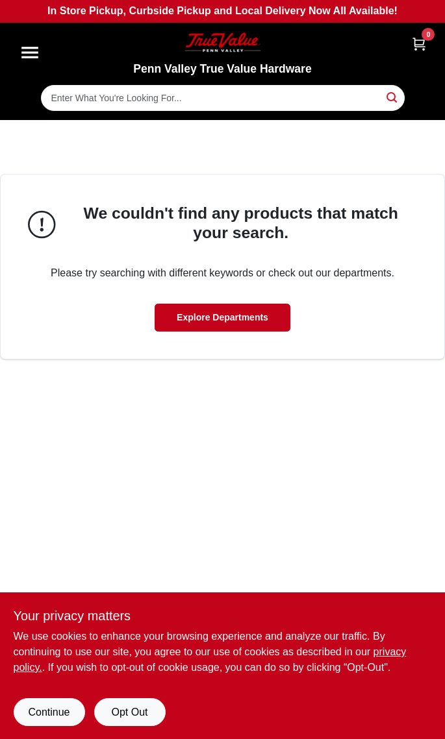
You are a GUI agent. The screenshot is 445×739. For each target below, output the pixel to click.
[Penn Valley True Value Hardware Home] (223, 42)
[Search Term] (223, 98)
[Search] (392, 97)
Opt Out (129, 712)
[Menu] (29, 52)
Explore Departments (222, 317)
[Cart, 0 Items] (419, 44)
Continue (49, 712)
